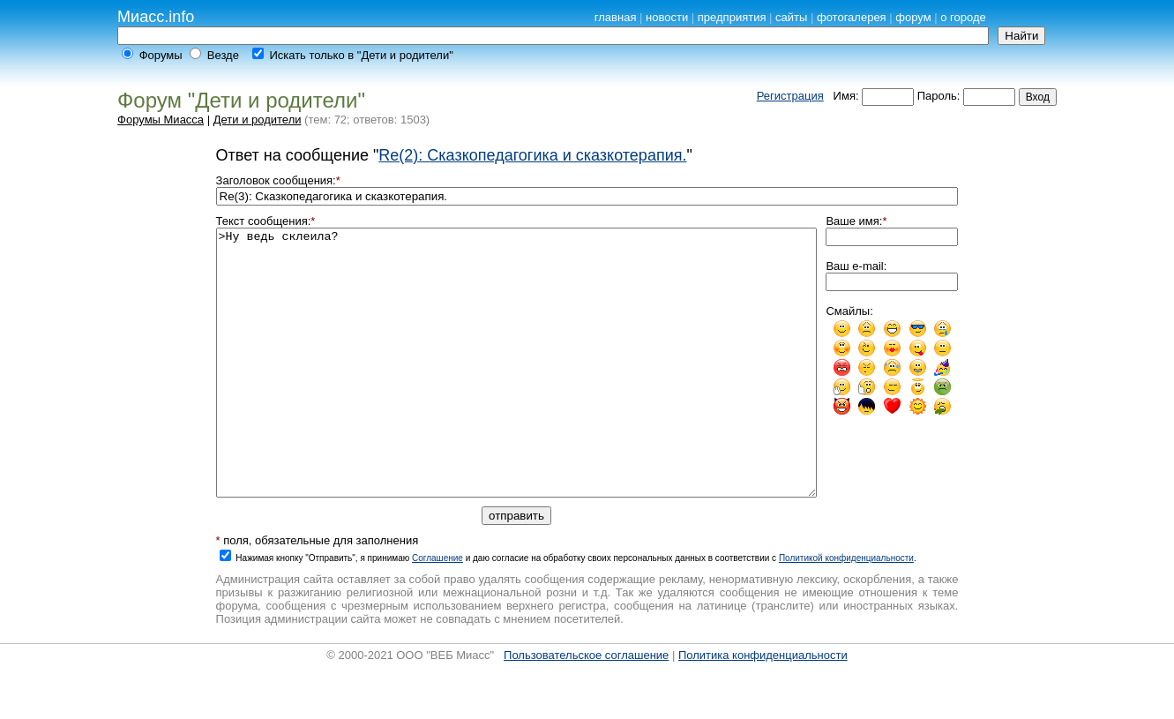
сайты (791, 17)
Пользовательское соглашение (586, 708)
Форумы (161, 55)
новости (667, 17)
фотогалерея (851, 17)
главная (615, 17)
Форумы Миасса (160, 119)
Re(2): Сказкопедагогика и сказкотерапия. (532, 155)
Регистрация (790, 95)
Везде (223, 55)
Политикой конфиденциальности (846, 611)
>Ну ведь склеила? (517, 389)
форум (913, 17)
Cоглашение (437, 611)
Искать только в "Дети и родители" (360, 55)
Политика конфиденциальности (763, 708)
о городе (963, 17)
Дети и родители (257, 119)
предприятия (732, 17)
